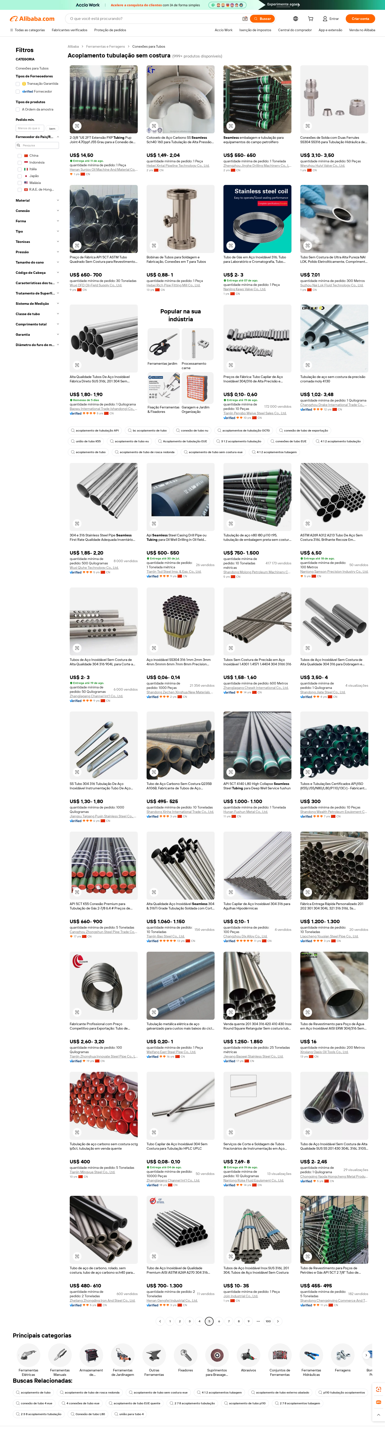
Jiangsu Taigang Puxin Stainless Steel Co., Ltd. (104, 816)
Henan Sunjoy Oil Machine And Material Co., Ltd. (104, 169)
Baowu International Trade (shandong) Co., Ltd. (104, 409)
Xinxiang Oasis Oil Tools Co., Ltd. (324, 1052)
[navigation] (37, 684)
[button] (77, 126)
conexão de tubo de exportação (307, 430)
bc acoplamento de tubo (148, 430)
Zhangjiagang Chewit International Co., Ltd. (256, 688)
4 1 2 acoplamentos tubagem (331, 452)
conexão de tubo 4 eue (91, 1403)
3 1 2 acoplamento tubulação (241, 441)
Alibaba (73, 46)
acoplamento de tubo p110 (305, 1403)
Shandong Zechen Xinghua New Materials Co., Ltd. (181, 692)
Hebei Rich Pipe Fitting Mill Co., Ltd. (173, 285)
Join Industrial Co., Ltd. (240, 1296)
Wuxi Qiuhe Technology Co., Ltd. (94, 568)
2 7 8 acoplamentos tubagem (39, 1414)
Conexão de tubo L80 (144, 1414)
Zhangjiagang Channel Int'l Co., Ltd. (96, 696)
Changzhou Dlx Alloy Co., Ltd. (245, 936)
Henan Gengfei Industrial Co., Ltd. (172, 1300)
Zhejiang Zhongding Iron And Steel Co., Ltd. (102, 1300)
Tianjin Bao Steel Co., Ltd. (166, 936)
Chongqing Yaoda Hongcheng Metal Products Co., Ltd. (334, 1176)
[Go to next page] (278, 1321)
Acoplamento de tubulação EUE (184, 441)
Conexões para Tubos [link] (148, 46)
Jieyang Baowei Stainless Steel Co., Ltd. (253, 1056)
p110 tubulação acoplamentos (39, 1403)
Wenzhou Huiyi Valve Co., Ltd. (322, 165)
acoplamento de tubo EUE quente (193, 1403)
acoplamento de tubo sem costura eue (270, 452)
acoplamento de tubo (143, 452)
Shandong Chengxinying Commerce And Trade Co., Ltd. (334, 1300)
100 (268, 1321)
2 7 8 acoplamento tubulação (252, 1403)
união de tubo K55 (86, 441)
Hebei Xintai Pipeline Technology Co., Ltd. (178, 165)
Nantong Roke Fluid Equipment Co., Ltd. (253, 1180)
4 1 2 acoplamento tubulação (94, 452)
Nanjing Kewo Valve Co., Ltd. (244, 289)
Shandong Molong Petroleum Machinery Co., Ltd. (257, 572)
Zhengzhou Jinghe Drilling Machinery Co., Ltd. (257, 165)
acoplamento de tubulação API (95, 430)
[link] (378, 1389)
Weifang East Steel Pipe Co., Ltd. (171, 1052)
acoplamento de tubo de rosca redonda (200, 452)
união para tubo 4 (186, 1414)
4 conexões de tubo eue (138, 1403)
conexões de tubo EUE (291, 441)
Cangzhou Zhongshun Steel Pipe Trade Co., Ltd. (104, 932)
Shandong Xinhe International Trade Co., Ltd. (180, 812)
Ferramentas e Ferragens (105, 46)
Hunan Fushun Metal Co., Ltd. (245, 812)
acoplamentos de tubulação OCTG (246, 430)
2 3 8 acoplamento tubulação (94, 1414)
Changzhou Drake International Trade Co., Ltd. (334, 405)
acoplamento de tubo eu (130, 441)
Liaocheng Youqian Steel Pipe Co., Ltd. (329, 936)
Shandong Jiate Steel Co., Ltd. (322, 692)
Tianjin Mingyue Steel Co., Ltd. (92, 1172)
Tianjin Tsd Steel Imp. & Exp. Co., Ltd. (174, 571)
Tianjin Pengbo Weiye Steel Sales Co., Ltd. (255, 413)
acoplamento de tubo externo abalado (283, 1392)
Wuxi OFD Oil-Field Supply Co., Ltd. (96, 285)
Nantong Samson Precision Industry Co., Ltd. (334, 571)
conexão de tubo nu (193, 430)
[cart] (311, 19)
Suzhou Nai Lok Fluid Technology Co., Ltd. (331, 285)
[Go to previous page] (160, 1321)
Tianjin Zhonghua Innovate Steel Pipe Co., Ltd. (104, 1056)
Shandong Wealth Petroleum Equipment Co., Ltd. (334, 812)
